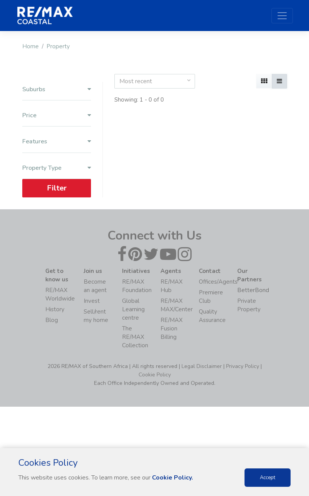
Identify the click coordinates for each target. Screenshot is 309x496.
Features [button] (56, 141)
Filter (56, 188)
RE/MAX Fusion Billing (171, 328)
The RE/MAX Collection (135, 337)
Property (58, 46)
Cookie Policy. (172, 477)
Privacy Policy (242, 366)
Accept (267, 477)
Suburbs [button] (56, 89)
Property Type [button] (56, 168)
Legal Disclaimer (202, 366)
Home (30, 46)
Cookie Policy (155, 374)
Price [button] (56, 115)
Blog (51, 320)
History (54, 309)
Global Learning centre (133, 309)
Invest (92, 301)
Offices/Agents (218, 282)
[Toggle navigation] (282, 15)
